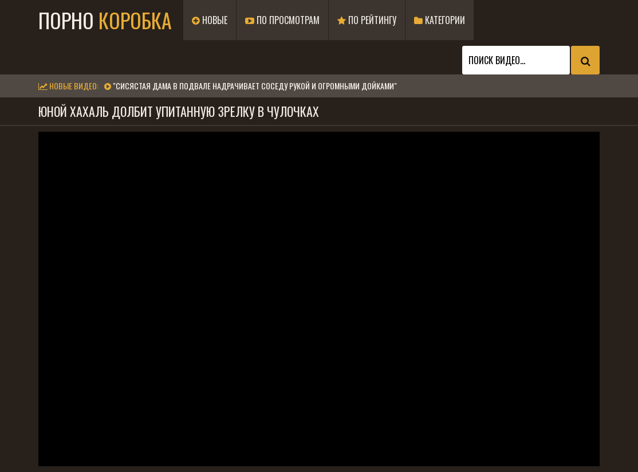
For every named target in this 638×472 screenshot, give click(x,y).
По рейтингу (366, 20)
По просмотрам (282, 20)
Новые (209, 20)
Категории (439, 20)
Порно (105, 20)
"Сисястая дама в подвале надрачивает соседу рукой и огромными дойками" (255, 86)
